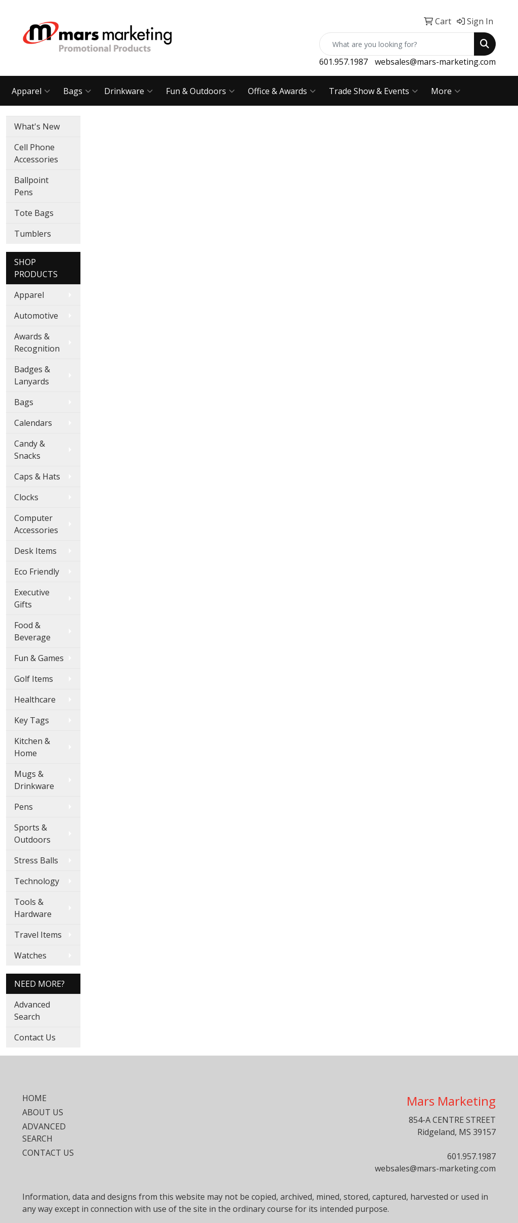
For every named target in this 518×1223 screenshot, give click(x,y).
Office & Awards (282, 91)
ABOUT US (42, 1112)
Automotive (36, 315)
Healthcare (35, 699)
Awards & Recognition (37, 342)
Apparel (31, 91)
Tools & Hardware (33, 908)
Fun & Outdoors (200, 91)
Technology (36, 881)
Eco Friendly (36, 571)
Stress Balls (36, 860)
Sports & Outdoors (32, 833)
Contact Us (35, 1037)
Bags (77, 91)
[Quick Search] (396, 44)
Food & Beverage (32, 631)
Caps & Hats (37, 476)
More (445, 91)
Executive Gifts (32, 598)
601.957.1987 (343, 61)
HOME (34, 1098)
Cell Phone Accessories (36, 153)
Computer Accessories (36, 524)
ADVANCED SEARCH (44, 1132)
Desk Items (35, 550)
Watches (30, 955)
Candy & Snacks (29, 449)
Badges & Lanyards (32, 375)
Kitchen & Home (32, 747)
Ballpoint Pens (31, 186)
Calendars (33, 422)
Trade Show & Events (373, 91)
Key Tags (31, 720)
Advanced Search (32, 1010)
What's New (37, 126)
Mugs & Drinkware (34, 780)
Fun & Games (39, 658)
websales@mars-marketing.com (435, 61)
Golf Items (33, 678)
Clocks (26, 497)
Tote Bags (34, 213)
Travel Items (38, 934)
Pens (23, 806)
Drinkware (128, 91)
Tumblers (32, 233)
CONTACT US (48, 1152)
